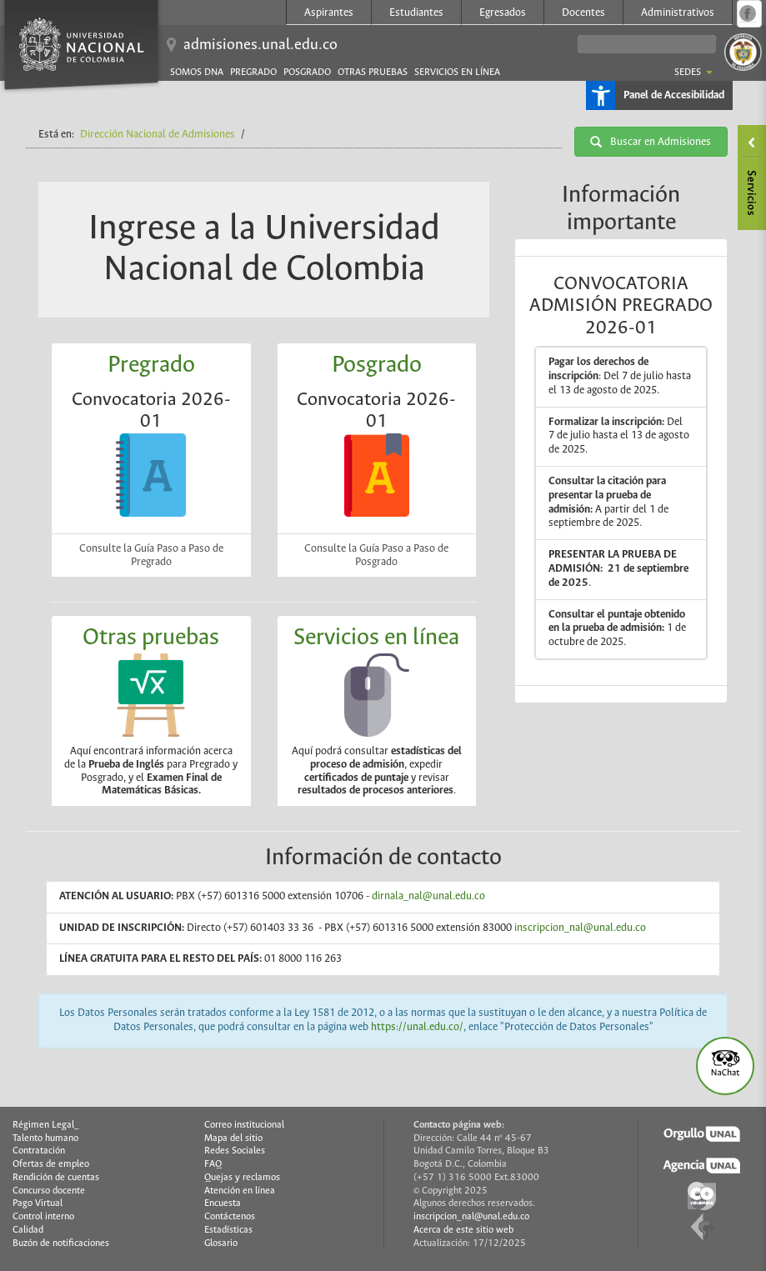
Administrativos (677, 13)
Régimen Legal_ (46, 1125)
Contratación (39, 1151)
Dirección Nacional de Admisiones (157, 134)
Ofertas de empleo (51, 1164)
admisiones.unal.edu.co (260, 45)
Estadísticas (228, 1230)
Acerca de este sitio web (463, 1230)
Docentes (583, 13)
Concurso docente (49, 1191)
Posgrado (307, 73)
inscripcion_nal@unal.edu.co (580, 928)
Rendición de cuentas (56, 1178)
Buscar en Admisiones (650, 141)
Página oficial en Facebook (747, 13)
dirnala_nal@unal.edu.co (430, 896)
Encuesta (222, 1203)
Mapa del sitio (233, 1138)
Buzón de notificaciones (61, 1243)
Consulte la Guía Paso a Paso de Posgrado (376, 555)
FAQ (213, 1164)
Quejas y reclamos (242, 1178)
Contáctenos (229, 1217)
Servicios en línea (457, 73)
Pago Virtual (38, 1203)
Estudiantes (416, 13)
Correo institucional (244, 1125)
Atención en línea (239, 1191)
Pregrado (253, 73)
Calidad (28, 1230)
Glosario (221, 1243)
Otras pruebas (373, 73)
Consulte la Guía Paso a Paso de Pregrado (151, 555)
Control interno (43, 1217)
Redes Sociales (234, 1151)
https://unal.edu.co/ (417, 1027)
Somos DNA (196, 73)
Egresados (502, 13)
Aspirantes (328, 13)
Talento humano (45, 1138)
